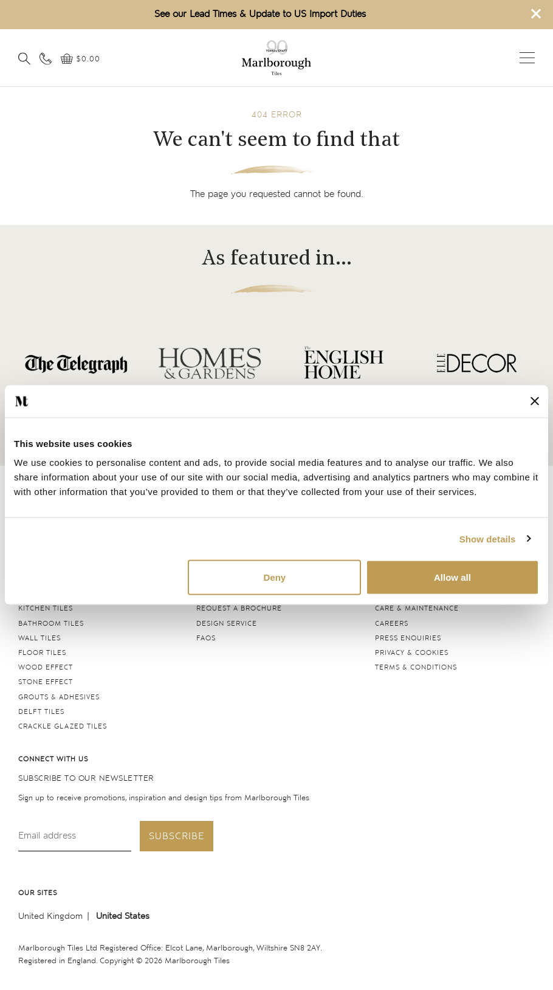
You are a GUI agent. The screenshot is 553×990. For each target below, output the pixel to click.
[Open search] (24, 58)
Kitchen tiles (45, 608)
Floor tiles (42, 652)
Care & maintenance (417, 608)
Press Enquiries (408, 638)
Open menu (527, 57)
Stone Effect (45, 682)
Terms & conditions (416, 667)
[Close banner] (535, 401)
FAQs (206, 638)
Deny (274, 577)
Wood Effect (45, 667)
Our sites (37, 893)
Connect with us (53, 759)
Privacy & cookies (411, 652)
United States (122, 916)
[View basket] (80, 59)
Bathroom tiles (51, 623)
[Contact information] (46, 58)
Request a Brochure (239, 608)
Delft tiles (41, 711)
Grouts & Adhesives (59, 697)
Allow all (452, 577)
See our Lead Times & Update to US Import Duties (260, 14)
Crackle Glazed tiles (62, 726)
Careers (391, 623)
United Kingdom (50, 916)
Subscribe (176, 836)
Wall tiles (39, 638)
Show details (487, 538)
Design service (226, 623)
